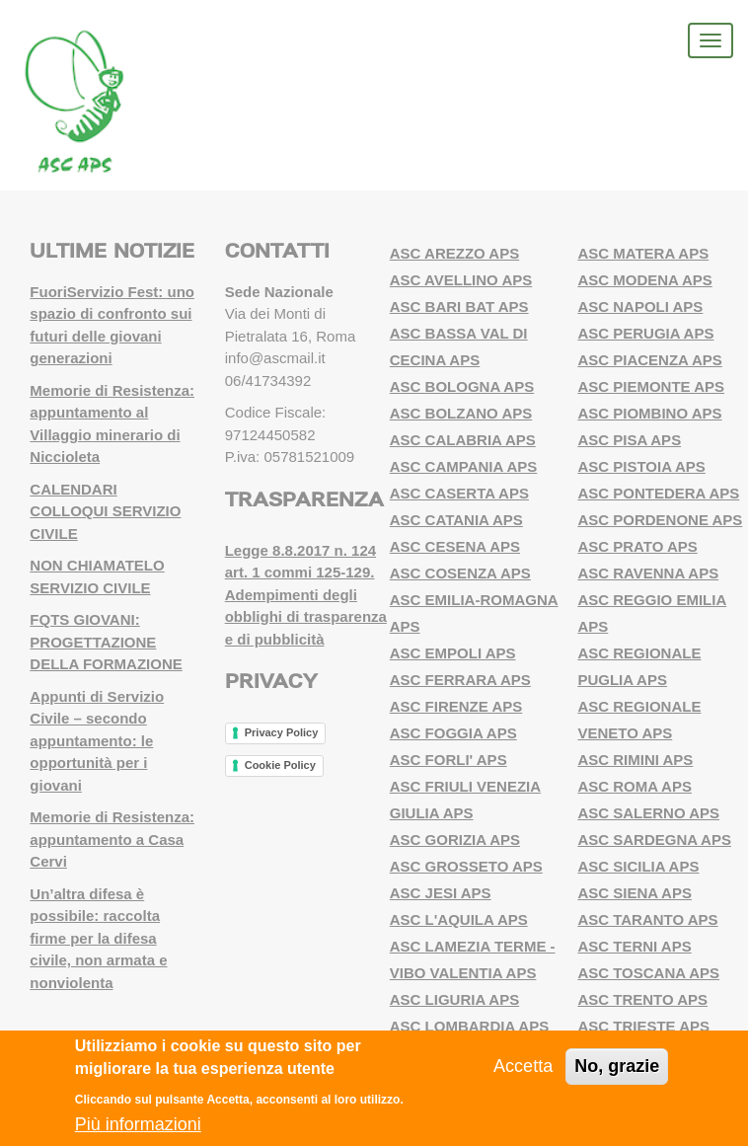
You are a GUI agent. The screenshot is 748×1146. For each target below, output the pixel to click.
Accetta (523, 1066)
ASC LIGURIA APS (454, 999)
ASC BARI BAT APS (459, 306)
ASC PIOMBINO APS (649, 413)
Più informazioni (138, 1124)
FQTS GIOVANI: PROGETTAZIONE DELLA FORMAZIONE (106, 641)
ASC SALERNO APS (648, 812)
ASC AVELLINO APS (461, 279)
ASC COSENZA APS (460, 573)
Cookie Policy (280, 765)
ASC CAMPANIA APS (463, 466)
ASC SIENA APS (634, 892)
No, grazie (616, 1066)
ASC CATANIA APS (456, 519)
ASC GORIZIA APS (455, 839)
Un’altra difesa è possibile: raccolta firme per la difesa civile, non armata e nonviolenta (98, 938)
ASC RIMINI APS (635, 759)
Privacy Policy (282, 732)
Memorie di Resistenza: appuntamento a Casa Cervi (112, 839)
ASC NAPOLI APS (640, 306)
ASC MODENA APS (644, 279)
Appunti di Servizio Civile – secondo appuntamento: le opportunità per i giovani (97, 741)
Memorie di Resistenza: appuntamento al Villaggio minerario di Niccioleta (112, 424)
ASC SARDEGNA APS (654, 839)
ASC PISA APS (629, 439)
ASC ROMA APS (634, 786)
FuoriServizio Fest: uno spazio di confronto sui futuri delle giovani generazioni (112, 325)
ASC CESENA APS (455, 546)
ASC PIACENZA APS (649, 359)
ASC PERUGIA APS (645, 333)
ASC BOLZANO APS (461, 413)
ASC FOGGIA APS (453, 733)
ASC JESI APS (440, 892)
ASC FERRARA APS (460, 679)
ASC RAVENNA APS (647, 573)
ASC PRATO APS (637, 546)
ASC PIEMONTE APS (650, 386)
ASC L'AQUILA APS (459, 919)
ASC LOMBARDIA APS (469, 1026)
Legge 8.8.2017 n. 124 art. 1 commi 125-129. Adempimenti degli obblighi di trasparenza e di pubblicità (306, 595)
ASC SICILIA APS (638, 866)
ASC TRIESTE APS (643, 1026)
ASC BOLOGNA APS (462, 386)
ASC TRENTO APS (642, 999)
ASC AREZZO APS (454, 253)
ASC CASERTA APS (459, 493)
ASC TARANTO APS (647, 919)
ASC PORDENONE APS (659, 519)
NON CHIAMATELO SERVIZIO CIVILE (97, 576)
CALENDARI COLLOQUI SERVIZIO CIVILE (105, 511)
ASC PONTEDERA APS (658, 493)
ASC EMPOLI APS (453, 653)
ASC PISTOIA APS (641, 466)
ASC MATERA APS (643, 253)
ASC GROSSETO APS (466, 866)
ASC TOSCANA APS (648, 972)
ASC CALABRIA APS (463, 439)
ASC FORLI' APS (448, 759)
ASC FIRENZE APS (456, 706)
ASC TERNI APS (634, 946)
